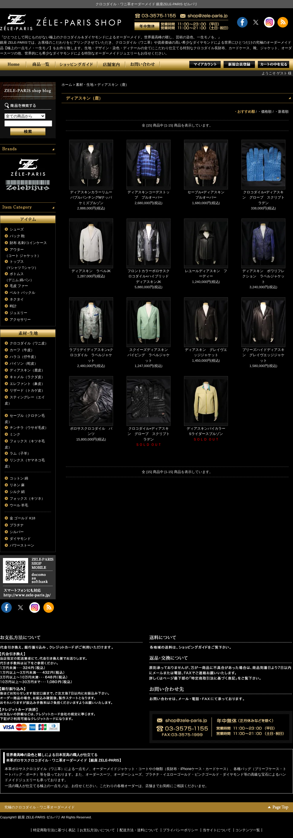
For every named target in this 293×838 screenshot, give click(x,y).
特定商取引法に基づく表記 (54, 830)
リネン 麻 (17, 485)
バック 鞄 (17, 236)
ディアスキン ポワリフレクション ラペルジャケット (263, 276)
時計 (13, 306)
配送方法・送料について (139, 830)
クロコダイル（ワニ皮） (29, 343)
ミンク (15, 434)
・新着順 (282, 111)
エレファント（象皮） (27, 383)
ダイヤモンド (20, 538)
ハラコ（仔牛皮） (24, 357)
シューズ (17, 229)
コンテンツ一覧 (247, 830)
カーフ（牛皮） (22, 350)
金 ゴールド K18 (22, 518)
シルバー (17, 532)
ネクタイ (17, 299)
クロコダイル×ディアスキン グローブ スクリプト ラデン (265, 197)
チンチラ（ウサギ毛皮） (29, 427)
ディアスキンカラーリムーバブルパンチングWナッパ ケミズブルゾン (92, 197)
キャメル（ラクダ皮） (27, 377)
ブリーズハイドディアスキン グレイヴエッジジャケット (263, 355)
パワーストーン (22, 545)
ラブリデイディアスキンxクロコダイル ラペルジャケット (91, 355)
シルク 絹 (17, 492)
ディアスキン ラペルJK (90, 271)
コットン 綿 (19, 478)
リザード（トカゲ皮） (27, 390)
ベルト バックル (22, 292)
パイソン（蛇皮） (24, 363)
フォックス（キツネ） (27, 498)
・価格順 (265, 111)
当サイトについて (217, 830)
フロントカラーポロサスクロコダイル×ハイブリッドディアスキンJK (148, 276)
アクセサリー (20, 319)
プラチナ (17, 525)
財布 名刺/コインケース (28, 243)
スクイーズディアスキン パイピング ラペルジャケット (149, 355)
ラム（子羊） (20, 453)
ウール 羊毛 (19, 505)
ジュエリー (18, 313)
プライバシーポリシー (180, 830)
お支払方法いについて (97, 830)
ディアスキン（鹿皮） (27, 370)
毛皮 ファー (19, 286)
